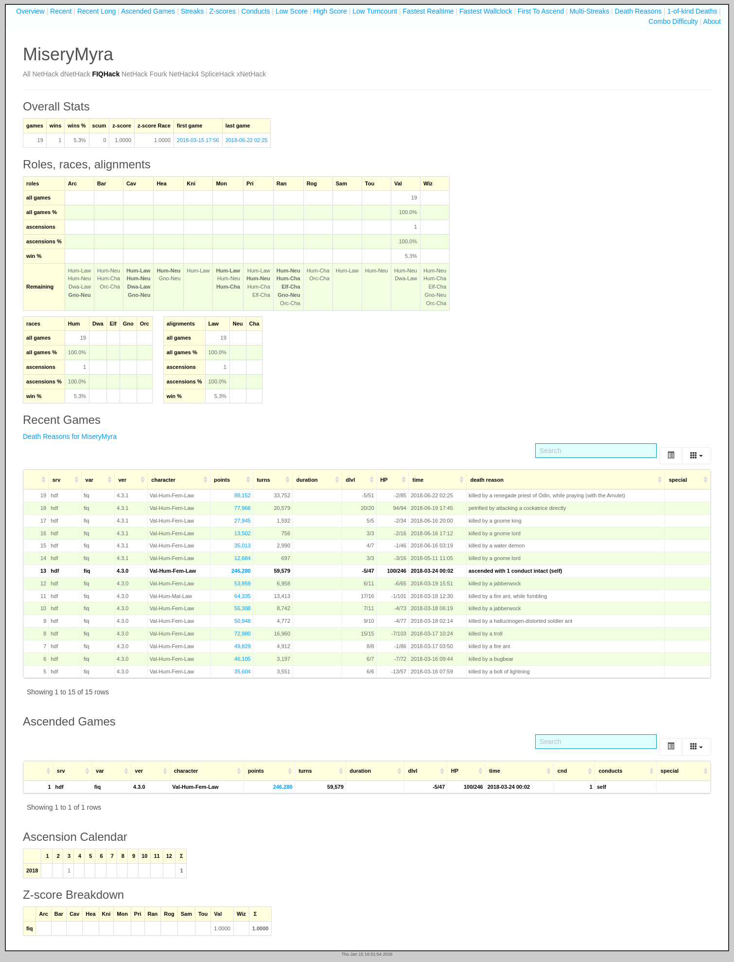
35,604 (242, 671)
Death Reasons (638, 11)
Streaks (192, 11)
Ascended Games (148, 11)
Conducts (255, 11)
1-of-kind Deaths (692, 11)
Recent (60, 11)
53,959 (242, 583)
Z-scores (223, 11)
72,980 (242, 633)
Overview (30, 11)
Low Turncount (374, 11)
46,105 (242, 659)
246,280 (241, 571)
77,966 (242, 508)
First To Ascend (541, 11)
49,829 (242, 646)
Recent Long (96, 11)
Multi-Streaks (590, 11)
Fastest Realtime (428, 11)
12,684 (242, 558)
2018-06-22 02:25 (247, 140)
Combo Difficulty (673, 21)
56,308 (242, 608)
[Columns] (696, 455)
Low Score (292, 11)
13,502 (242, 533)
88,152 (242, 495)
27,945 (242, 521)
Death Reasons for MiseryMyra (70, 436)
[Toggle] (670, 455)
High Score (330, 11)
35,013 (242, 545)
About (712, 21)
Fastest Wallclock (485, 11)
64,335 (242, 596)
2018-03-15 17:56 (198, 140)
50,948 (242, 621)
